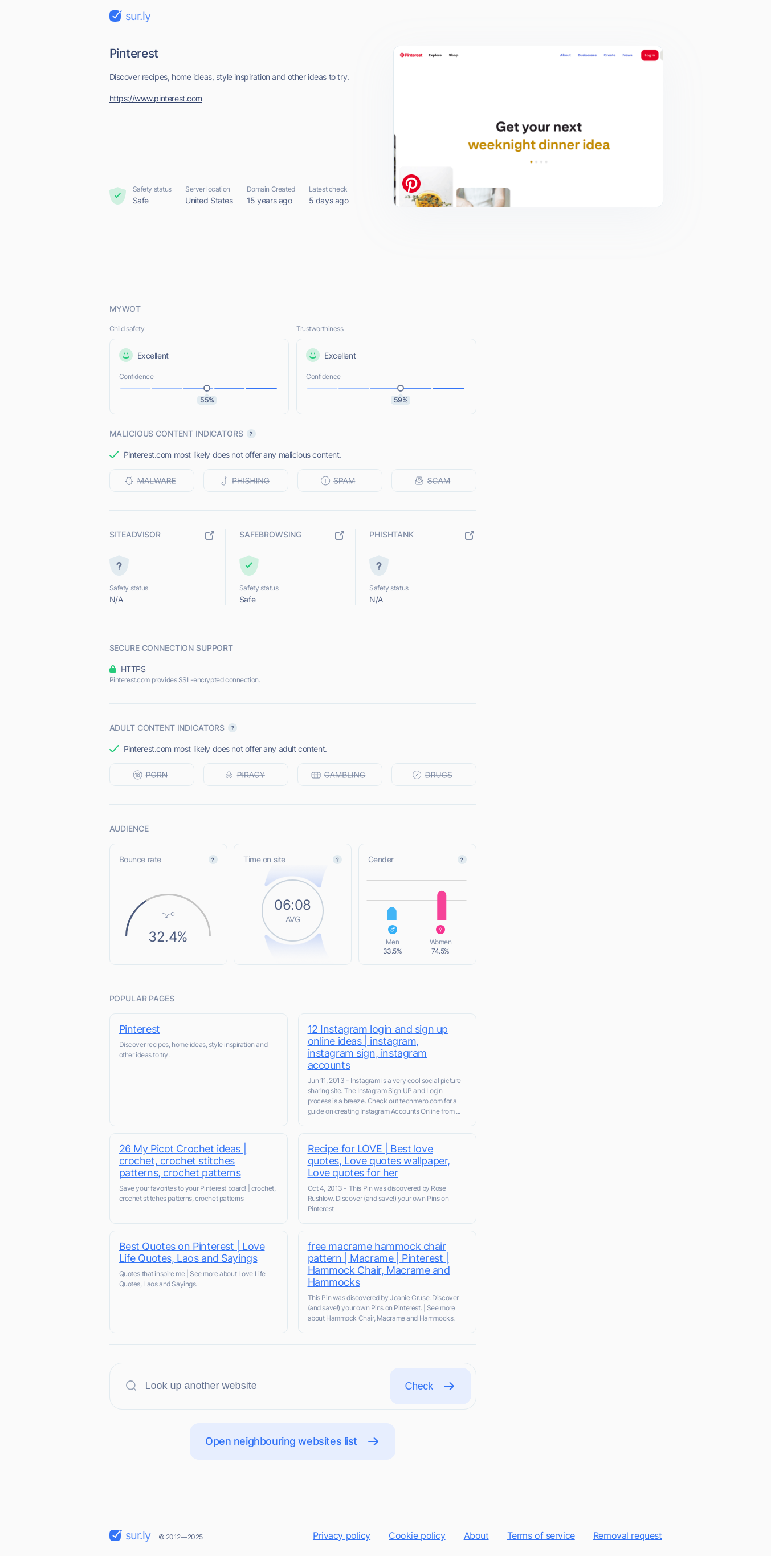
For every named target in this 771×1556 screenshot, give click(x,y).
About (476, 1535)
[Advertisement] (385, 254)
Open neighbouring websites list (292, 1441)
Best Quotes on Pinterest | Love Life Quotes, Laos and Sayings (192, 1252)
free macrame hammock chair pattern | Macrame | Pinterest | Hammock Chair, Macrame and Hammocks (379, 1264)
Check (430, 1386)
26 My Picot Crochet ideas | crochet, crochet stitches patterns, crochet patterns (183, 1161)
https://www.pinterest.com (156, 98)
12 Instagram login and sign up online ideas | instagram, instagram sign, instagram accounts (378, 1047)
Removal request (627, 1535)
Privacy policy (341, 1535)
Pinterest (139, 1029)
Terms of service (541, 1535)
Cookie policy (417, 1535)
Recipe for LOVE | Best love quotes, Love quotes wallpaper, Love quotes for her (379, 1161)
